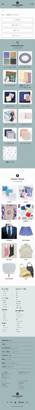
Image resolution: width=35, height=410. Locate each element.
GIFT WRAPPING (10, 348)
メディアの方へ (5, 386)
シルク (4, 314)
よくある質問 (17, 19)
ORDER (10, 363)
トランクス (19, 317)
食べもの (18, 303)
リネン (4, 311)
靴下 (17, 319)
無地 (4, 325)
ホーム (3, 10)
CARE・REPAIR (10, 352)
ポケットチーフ (20, 315)
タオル (4, 318)
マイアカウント (21, 388)
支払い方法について (17, 35)
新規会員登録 (21, 383)
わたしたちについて (6, 383)
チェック (5, 329)
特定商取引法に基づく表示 (24, 372)
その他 (17, 331)
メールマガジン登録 (22, 381)
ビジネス (5, 304)
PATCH (6, 344)
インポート (5, 320)
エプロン (18, 323)
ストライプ (5, 327)
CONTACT (7, 367)
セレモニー (5, 306)
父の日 (4, 302)
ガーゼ (4, 316)
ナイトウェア (19, 321)
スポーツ (18, 305)
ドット (4, 331)
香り (17, 329)
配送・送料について (17, 25)
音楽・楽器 (19, 307)
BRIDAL (6, 359)
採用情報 (4, 384)
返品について (17, 30)
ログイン (20, 384)
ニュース (4, 381)
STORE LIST (7, 355)
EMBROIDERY (7, 340)
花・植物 (18, 301)
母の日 (4, 300)
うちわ (17, 325)
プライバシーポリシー (23, 374)
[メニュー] (1, 4)
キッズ (4, 295)
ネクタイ (18, 312)
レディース (5, 291)
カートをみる (21, 386)
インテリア (19, 327)
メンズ (4, 293)
